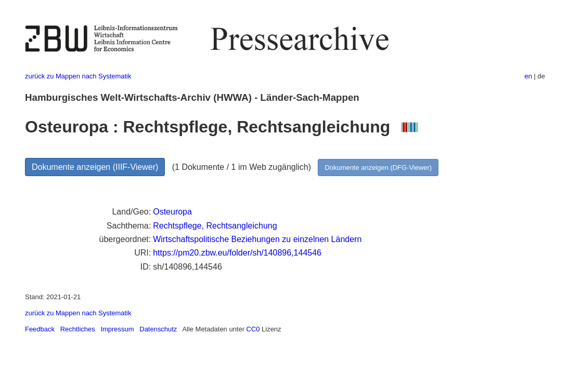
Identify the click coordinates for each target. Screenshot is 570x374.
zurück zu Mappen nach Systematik (78, 76)
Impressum (117, 329)
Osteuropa (172, 211)
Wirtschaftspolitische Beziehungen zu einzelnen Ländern (257, 239)
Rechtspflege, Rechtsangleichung (215, 225)
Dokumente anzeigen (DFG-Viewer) (378, 167)
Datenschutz (158, 329)
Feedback (40, 329)
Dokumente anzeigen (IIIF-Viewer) (95, 167)
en (528, 76)
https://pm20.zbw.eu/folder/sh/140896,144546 (237, 252)
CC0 (253, 329)
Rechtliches (77, 329)
